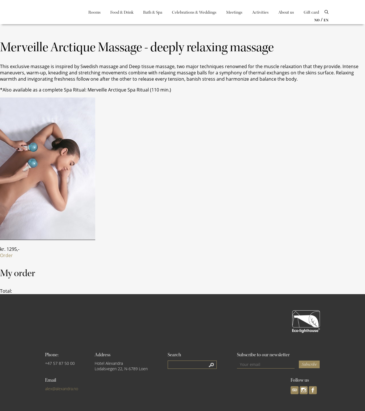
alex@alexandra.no (61, 388)
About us (286, 12)
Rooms (94, 12)
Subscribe (309, 364)
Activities (260, 12)
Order (6, 255)
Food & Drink (121, 12)
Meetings (234, 12)
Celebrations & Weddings (194, 12)
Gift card (311, 12)
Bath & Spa (152, 12)
